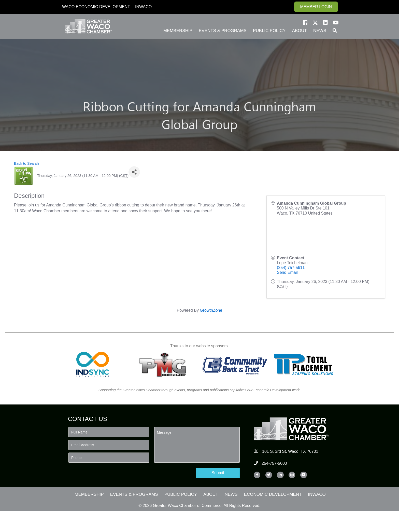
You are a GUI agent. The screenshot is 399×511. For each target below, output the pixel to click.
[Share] (134, 172)
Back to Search (26, 163)
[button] (305, 22)
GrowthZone (211, 310)
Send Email (287, 272)
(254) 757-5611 (291, 267)
